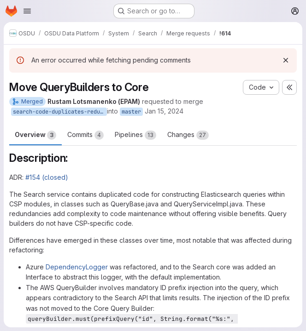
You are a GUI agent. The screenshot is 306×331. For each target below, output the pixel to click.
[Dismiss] (285, 60)
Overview (35, 135)
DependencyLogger (77, 267)
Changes (188, 135)
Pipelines (135, 135)
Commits (85, 135)
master (131, 111)
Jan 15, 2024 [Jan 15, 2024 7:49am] (164, 111)
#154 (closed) (46, 177)
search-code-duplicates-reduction (60, 111)
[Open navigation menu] (27, 11)
